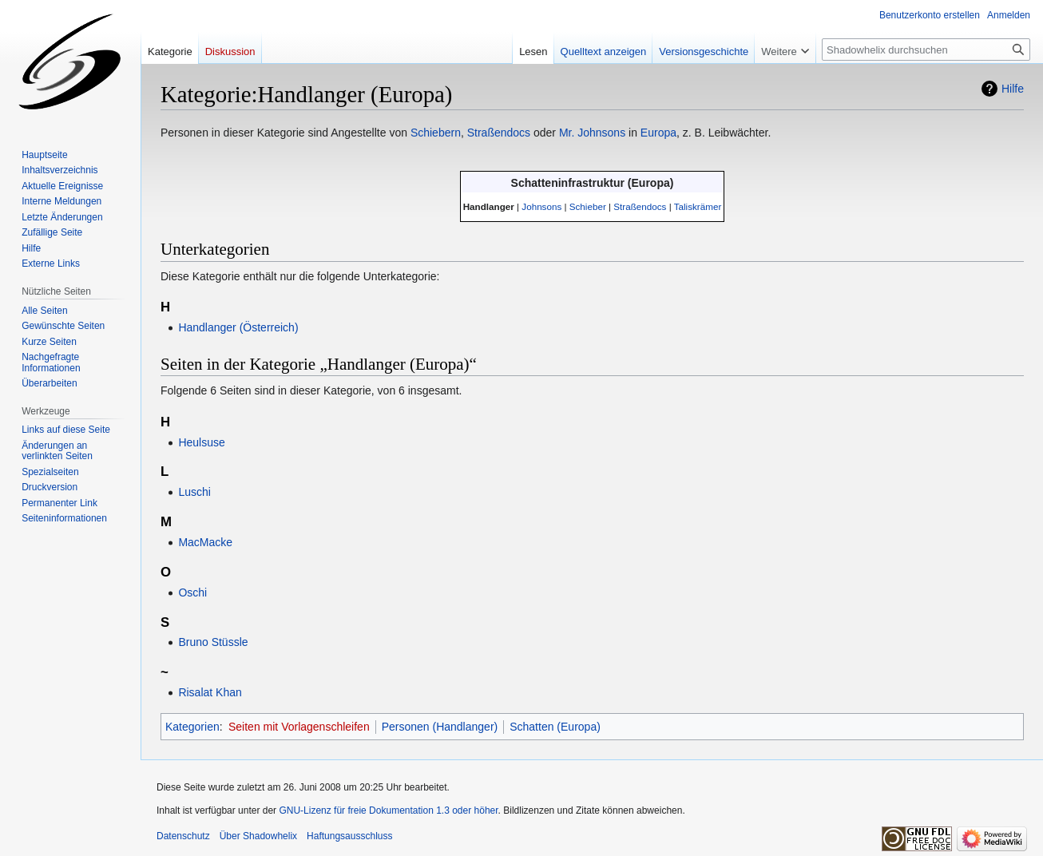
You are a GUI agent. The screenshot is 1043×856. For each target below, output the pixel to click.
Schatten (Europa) (555, 726)
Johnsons (541, 206)
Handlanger (488, 206)
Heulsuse (201, 442)
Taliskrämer (698, 206)
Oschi (192, 592)
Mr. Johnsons (592, 132)
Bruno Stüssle (213, 642)
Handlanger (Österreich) (238, 327)
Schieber (587, 206)
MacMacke (205, 542)
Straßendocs (498, 132)
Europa (658, 132)
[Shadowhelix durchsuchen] (926, 49)
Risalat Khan (209, 692)
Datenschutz (183, 836)
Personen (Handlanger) (440, 726)
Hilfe (1012, 88)
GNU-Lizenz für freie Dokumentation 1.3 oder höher (388, 810)
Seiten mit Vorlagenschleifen (299, 726)
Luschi (194, 491)
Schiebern (435, 132)
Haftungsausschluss (349, 836)
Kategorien (192, 726)
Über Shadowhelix (258, 836)
